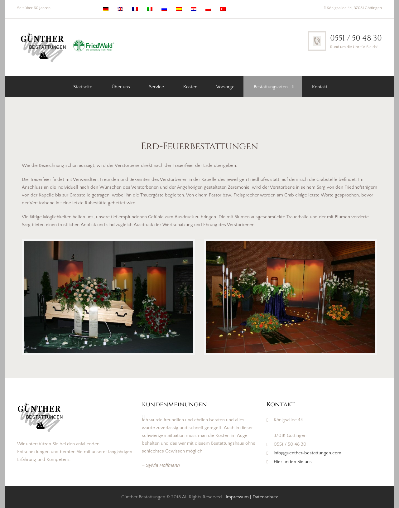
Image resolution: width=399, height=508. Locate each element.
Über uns (121, 87)
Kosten (190, 87)
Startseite (82, 87)
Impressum (237, 497)
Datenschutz (265, 497)
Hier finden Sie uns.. (294, 461)
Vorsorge (225, 87)
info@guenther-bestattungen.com (307, 453)
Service (156, 87)
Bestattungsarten (271, 87)
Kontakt (319, 87)
